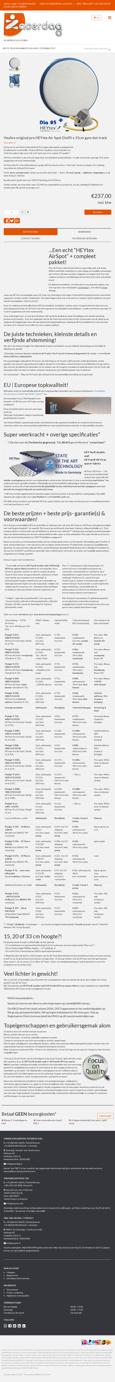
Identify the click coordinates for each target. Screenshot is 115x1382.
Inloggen (11, 1272)
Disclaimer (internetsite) (18, 1278)
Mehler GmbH (34, 394)
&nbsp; (26, 269)
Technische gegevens (84, 238)
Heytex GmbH (17, 394)
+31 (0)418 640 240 (26, 3)
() (96, 17)
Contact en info (30, 238)
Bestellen (97, 212)
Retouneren (12, 1289)
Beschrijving (30, 231)
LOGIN (7, 6)
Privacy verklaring (15, 1292)
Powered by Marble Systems (37, 1374)
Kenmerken (84, 231)
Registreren (12, 1275)
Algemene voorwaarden (18, 1295)
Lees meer (105, 1115)
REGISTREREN (19, 6)
